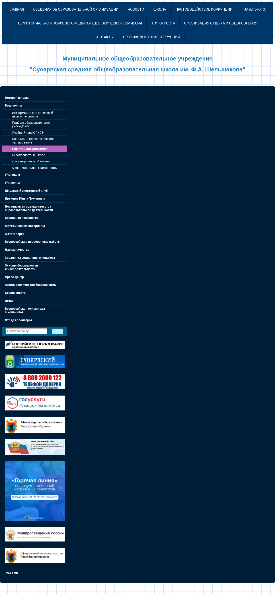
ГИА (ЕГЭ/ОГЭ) (254, 9)
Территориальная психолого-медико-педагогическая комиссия (79, 23)
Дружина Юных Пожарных (25, 198)
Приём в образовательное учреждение (31, 124)
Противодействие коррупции (203, 9)
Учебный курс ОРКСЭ (27, 132)
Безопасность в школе (28, 155)
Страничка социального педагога (30, 257)
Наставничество (17, 249)
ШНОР (9, 301)
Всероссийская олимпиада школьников (25, 310)
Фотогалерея (15, 234)
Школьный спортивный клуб (26, 190)
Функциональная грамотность (34, 168)
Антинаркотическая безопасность (30, 285)
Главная (16, 9)
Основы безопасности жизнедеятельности (21, 267)
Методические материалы (25, 226)
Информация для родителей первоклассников (32, 114)
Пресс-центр (14, 277)
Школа (159, 9)
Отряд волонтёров (19, 320)
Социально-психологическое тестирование (33, 140)
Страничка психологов (22, 218)
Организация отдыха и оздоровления (220, 23)
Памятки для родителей (30, 149)
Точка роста (163, 23)
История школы (17, 97)
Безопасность (15, 293)
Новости (136, 9)
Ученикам (12, 174)
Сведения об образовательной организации (75, 9)
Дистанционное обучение (30, 161)
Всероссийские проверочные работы (33, 241)
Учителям (12, 182)
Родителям (13, 105)
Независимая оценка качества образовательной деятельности (29, 208)
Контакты (104, 37)
